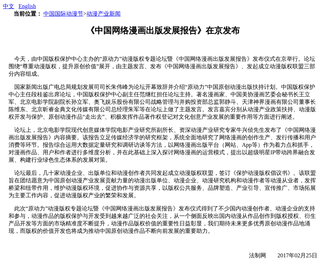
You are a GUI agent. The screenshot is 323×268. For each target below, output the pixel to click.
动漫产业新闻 (103, 14)
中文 (8, 6)
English (27, 6)
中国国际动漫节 (63, 14)
